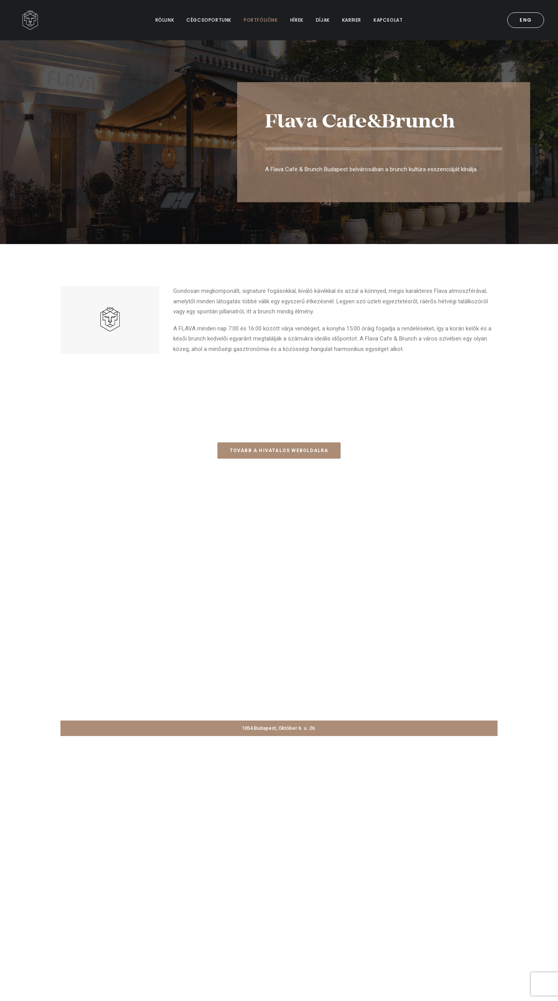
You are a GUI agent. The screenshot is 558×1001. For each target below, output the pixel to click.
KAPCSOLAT (388, 20)
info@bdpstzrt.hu (437, 917)
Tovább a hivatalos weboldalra (279, 450)
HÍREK (296, 20)
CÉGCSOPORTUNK (208, 20)
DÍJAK (323, 20)
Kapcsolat (243, 917)
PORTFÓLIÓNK (261, 20)
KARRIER (351, 20)
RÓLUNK (164, 20)
